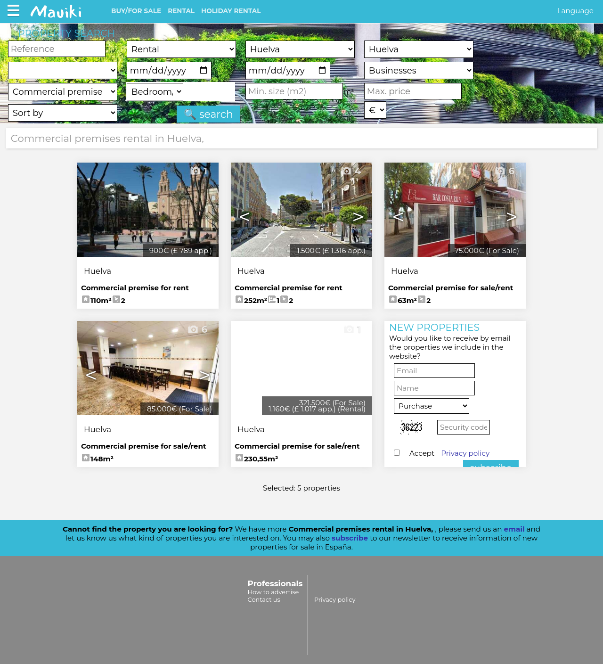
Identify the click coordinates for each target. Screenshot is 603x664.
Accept (449, 453)
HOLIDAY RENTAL (231, 11)
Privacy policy (465, 453)
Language (575, 10)
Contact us (264, 599)
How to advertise (273, 592)
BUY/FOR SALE (136, 11)
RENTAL (181, 11)
